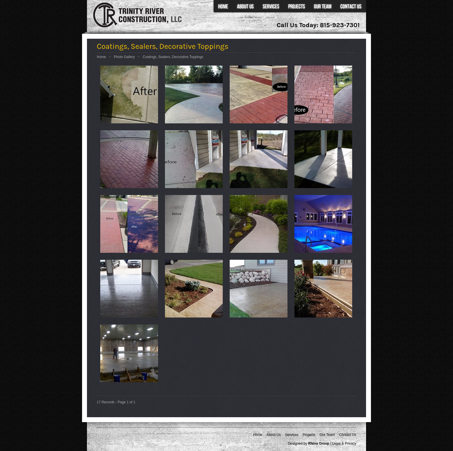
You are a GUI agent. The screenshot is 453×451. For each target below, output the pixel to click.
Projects (296, 6)
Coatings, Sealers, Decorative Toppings (173, 57)
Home (222, 6)
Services (271, 6)
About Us (245, 6)
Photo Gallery (124, 57)
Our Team (322, 6)
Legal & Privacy (344, 443)
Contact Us (351, 6)
